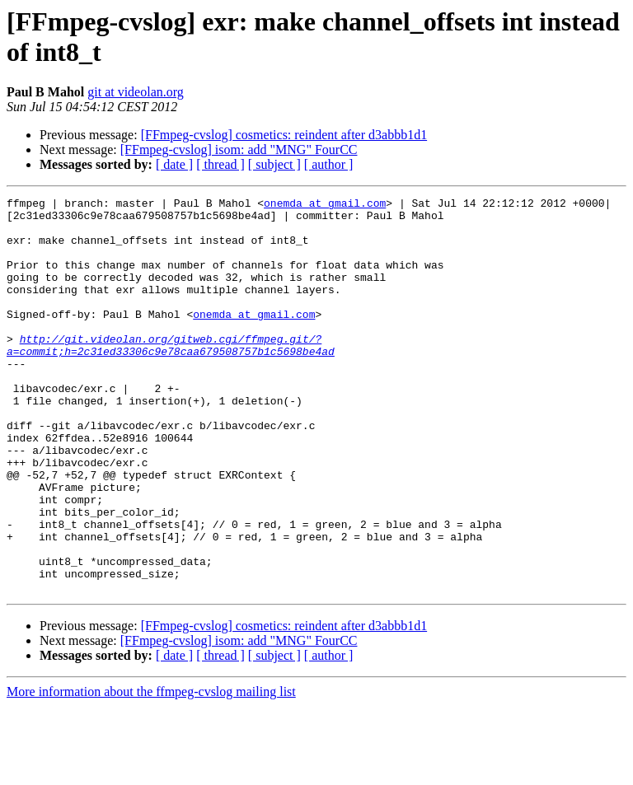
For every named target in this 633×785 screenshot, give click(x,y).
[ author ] (329, 164)
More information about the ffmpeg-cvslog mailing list (151, 771)
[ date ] (174, 164)
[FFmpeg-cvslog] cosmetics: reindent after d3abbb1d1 (284, 135)
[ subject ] (274, 164)
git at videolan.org (135, 92)
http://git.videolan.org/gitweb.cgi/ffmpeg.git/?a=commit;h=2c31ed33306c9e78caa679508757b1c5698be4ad (171, 375)
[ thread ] (220, 164)
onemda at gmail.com (325, 205)
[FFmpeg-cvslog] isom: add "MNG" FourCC (239, 150)
